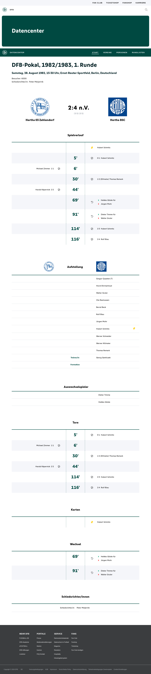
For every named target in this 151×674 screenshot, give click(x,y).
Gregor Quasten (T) (104, 279)
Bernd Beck (101, 307)
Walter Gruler (106, 218)
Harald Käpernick (42, 190)
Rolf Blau (105, 239)
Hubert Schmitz (103, 148)
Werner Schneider (103, 336)
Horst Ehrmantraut (104, 286)
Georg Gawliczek (103, 358)
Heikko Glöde (107, 200)
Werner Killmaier (103, 343)
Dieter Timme (107, 214)
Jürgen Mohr (106, 204)
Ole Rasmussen (102, 300)
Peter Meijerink (36, 82)
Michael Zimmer (43, 169)
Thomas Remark (116, 179)
